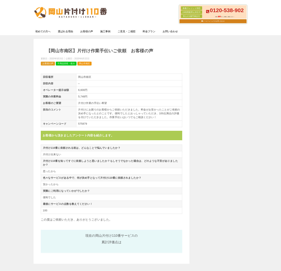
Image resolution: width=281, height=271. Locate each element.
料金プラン (149, 31)
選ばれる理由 (65, 31)
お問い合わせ (170, 31)
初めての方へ (43, 31)
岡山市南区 (84, 63)
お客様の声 (86, 31)
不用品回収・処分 (66, 63)
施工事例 (105, 31)
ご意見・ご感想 (126, 31)
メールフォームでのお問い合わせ (214, 21)
